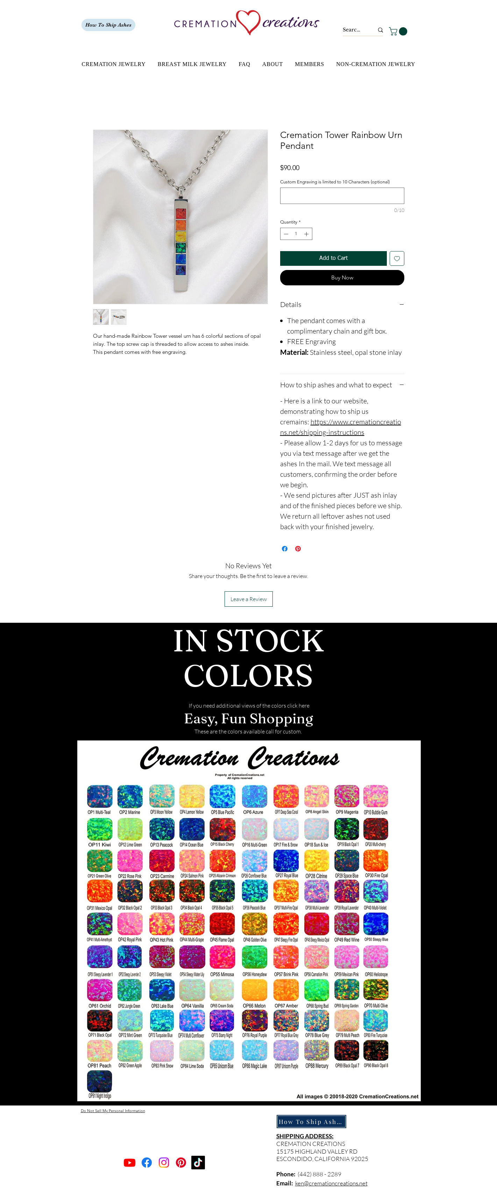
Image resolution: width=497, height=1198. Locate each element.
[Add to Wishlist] (397, 258)
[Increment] (307, 234)
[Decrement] (285, 234)
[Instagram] (164, 1162)
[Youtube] (129, 1162)
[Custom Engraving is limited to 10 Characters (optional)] (342, 196)
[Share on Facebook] (285, 549)
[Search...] (353, 30)
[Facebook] (147, 1162)
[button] (399, 31)
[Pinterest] (181, 1162)
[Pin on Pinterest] (298, 549)
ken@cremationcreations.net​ (331, 1183)
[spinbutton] (296, 234)
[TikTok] (198, 1162)
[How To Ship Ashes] (108, 25)
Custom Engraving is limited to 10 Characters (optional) (335, 181)
